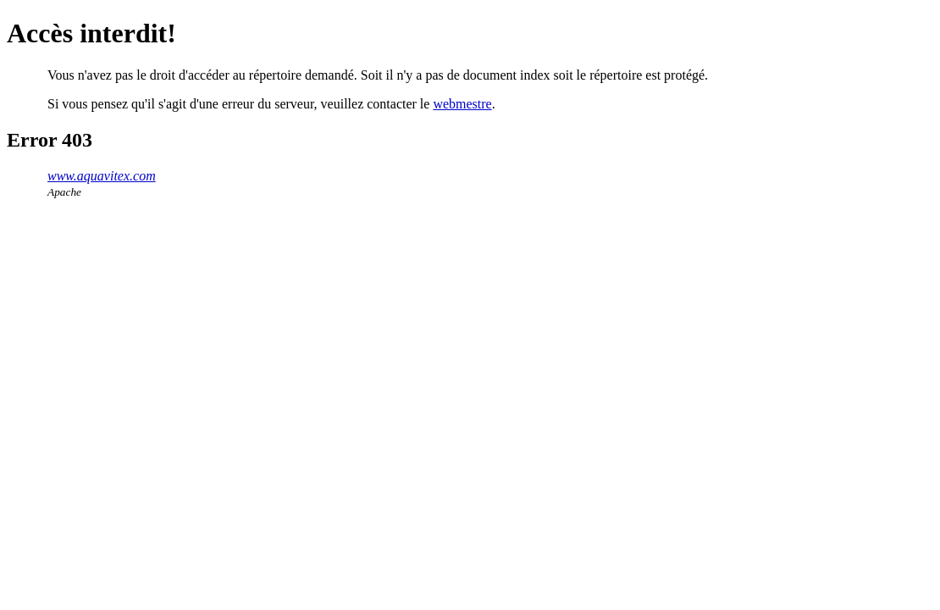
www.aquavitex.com (101, 176)
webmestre (462, 104)
